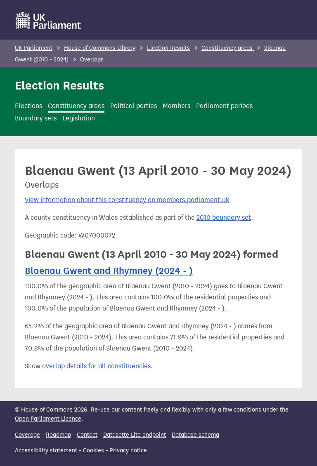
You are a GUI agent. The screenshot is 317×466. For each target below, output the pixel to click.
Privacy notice (128, 450)
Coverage (27, 434)
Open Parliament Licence (48, 418)
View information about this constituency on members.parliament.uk (127, 200)
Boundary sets (36, 118)
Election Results (168, 48)
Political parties (133, 106)
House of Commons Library (99, 48)
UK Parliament (33, 48)
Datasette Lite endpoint (134, 434)
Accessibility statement (46, 450)
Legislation (78, 118)
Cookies (93, 450)
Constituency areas (227, 48)
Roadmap (58, 434)
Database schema (195, 434)
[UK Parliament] (48, 21)
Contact (87, 434)
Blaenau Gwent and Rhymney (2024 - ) (109, 270)
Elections (28, 106)
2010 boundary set (223, 217)
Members (176, 106)
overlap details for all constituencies (96, 366)
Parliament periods (224, 106)
